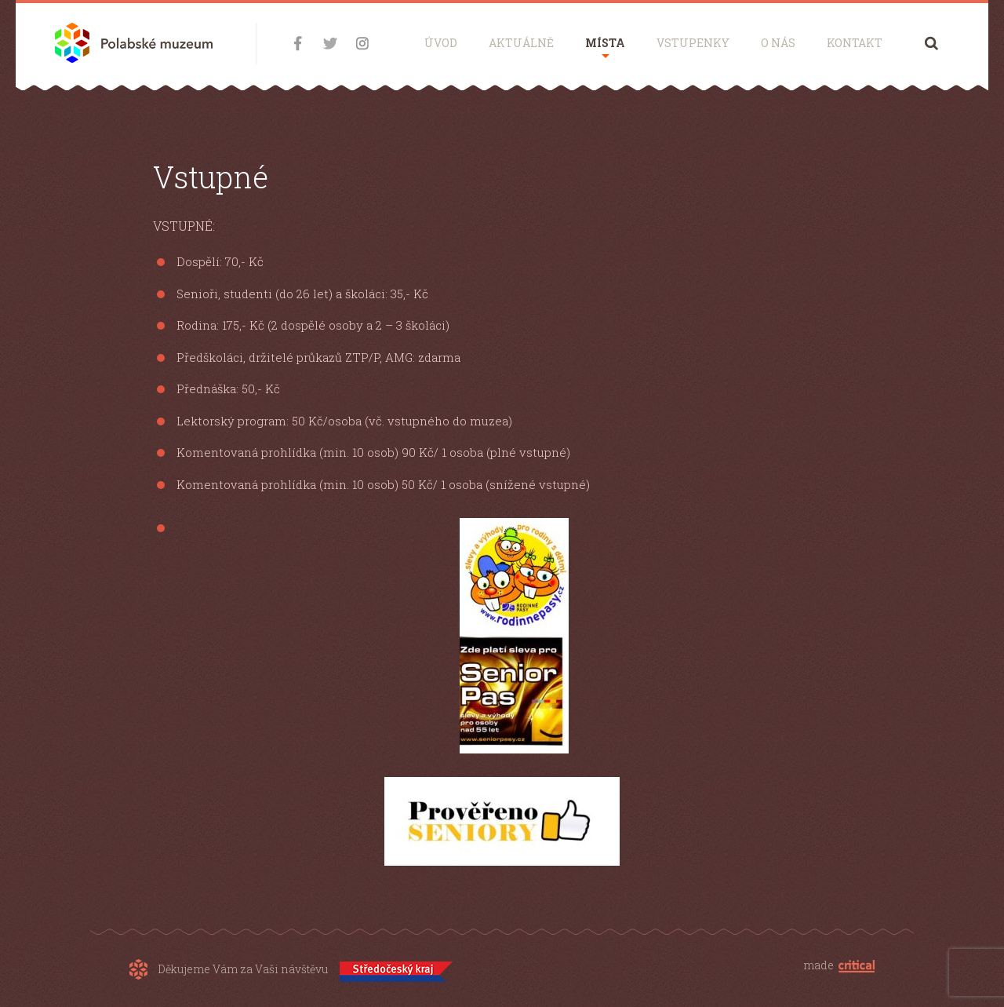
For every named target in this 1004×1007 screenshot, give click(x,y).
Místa (605, 42)
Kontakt (854, 42)
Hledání (931, 42)
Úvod (440, 42)
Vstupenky (693, 42)
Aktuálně (521, 42)
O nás (778, 42)
